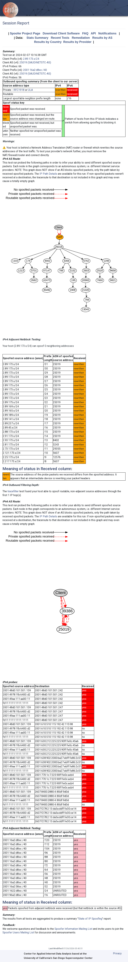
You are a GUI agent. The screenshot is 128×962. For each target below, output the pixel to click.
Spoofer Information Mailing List (73, 928)
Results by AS (102, 37)
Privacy (117, 953)
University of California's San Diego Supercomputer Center (58, 958)
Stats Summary (37, 37)
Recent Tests (60, 37)
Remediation (81, 37)
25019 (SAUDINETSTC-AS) (35, 62)
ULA (30, 89)
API (93, 33)
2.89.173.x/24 (31, 58)
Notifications (107, 33)
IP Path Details (48, 173)
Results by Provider (77, 42)
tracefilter (13, 491)
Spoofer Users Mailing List (18, 932)
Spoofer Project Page (25, 33)
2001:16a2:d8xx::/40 (35, 70)
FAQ (85, 33)
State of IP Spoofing (90, 918)
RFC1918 (19, 89)
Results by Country (48, 42)
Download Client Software (61, 33)
